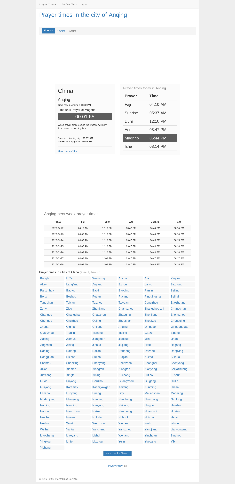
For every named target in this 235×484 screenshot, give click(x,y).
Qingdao (150, 327)
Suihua (175, 357)
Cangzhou (151, 302)
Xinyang (176, 278)
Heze (174, 417)
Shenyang (177, 363)
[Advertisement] (117, 61)
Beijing (175, 290)
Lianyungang (179, 429)
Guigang (150, 381)
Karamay (72, 387)
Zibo (69, 309)
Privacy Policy (115, 466)
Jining (70, 345)
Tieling (122, 333)
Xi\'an (43, 369)
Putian (96, 296)
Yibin (174, 441)
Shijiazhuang (179, 369)
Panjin (149, 290)
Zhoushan (125, 321)
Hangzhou (73, 411)
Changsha (73, 315)
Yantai (70, 429)
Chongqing (178, 321)
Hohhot (123, 417)
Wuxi (69, 423)
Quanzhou (47, 333)
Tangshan (46, 302)
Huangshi (151, 411)
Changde (46, 315)
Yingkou (45, 441)
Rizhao (70, 357)
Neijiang (123, 405)
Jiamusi (71, 339)
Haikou (97, 411)
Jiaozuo (123, 339)
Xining (96, 375)
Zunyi (43, 309)
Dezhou (150, 351)
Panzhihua (47, 290)
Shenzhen (125, 363)
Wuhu (148, 423)
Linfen (70, 441)
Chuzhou (72, 321)
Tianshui (97, 333)
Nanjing (45, 405)
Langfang (72, 284)
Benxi (43, 296)
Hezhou (45, 423)
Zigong (175, 333)
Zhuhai (44, 327)
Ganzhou (98, 381)
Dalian (96, 351)
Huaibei (45, 417)
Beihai (175, 296)
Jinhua (96, 345)
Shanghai (151, 363)
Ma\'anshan (152, 393)
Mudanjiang (47, 399)
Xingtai (70, 375)
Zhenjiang (151, 315)
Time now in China (67, 151)
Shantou (45, 363)
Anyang (97, 284)
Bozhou (71, 296)
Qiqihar (71, 327)
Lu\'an (70, 278)
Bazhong (176, 284)
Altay (43, 284)
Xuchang (124, 375)
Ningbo (149, 405)
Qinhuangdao (179, 327)
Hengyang (125, 411)
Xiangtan (98, 369)
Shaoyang (99, 363)
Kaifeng (123, 387)
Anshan (123, 278)
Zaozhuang (178, 302)
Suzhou (97, 357)
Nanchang (125, 399)
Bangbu (45, 278)
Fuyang (71, 381)
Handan (45, 411)
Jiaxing (44, 339)
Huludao (97, 417)
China (62, 31)
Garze (149, 333)
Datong (71, 351)
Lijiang (96, 393)
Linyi (121, 393)
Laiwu (148, 284)
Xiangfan (124, 369)
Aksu (148, 278)
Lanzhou (45, 393)
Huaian (175, 411)
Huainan (71, 417)
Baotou (71, 290)
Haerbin (176, 405)
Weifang (123, 435)
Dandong (124, 351)
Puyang (123, 296)
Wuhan (123, 423)
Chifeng (97, 327)
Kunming (150, 387)
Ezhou (122, 284)
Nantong (176, 399)
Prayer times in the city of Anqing (83, 14)
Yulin (121, 441)
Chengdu (46, 321)
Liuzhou (97, 441)
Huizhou (150, 417)
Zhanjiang (98, 309)
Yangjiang (151, 429)
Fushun (175, 375)
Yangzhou (125, 429)
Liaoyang (72, 435)
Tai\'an (70, 302)
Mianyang (72, 399)
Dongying (177, 351)
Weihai (44, 429)
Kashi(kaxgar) (101, 387)
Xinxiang (45, 375)
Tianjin (70, 333)
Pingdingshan (153, 296)
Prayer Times (47, 4)
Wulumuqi (98, 278)
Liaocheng (47, 435)
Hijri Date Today (69, 4)
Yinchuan (151, 435)
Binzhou (176, 435)
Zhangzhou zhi (154, 309)
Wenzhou (98, 423)
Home (48, 30)
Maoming (177, 393)
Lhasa (175, 387)
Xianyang (151, 369)
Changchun (178, 309)
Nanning (71, 405)
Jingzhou (46, 345)
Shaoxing (72, 363)
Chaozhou (99, 315)
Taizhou (97, 302)
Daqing (44, 351)
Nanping (97, 399)
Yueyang (150, 441)
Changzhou (125, 309)
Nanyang (98, 405)
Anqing (123, 327)
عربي (84, 4)
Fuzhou (149, 375)
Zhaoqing (124, 315)
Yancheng (98, 429)
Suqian (123, 357)
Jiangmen (98, 339)
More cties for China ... (117, 453)
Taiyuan (123, 302)
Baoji (95, 290)
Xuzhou (150, 357)
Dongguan (47, 357)
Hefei (148, 345)
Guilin (174, 381)
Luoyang (72, 393)
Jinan (174, 339)
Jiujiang (123, 345)
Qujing (96, 321)
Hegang (176, 345)
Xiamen (71, 369)
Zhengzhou (178, 315)
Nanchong (151, 399)
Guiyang (45, 387)
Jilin (147, 339)
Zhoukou (150, 321)
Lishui (96, 435)
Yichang (45, 447)
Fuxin (43, 381)
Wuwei (175, 423)
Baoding (123, 290)
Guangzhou (126, 381)
